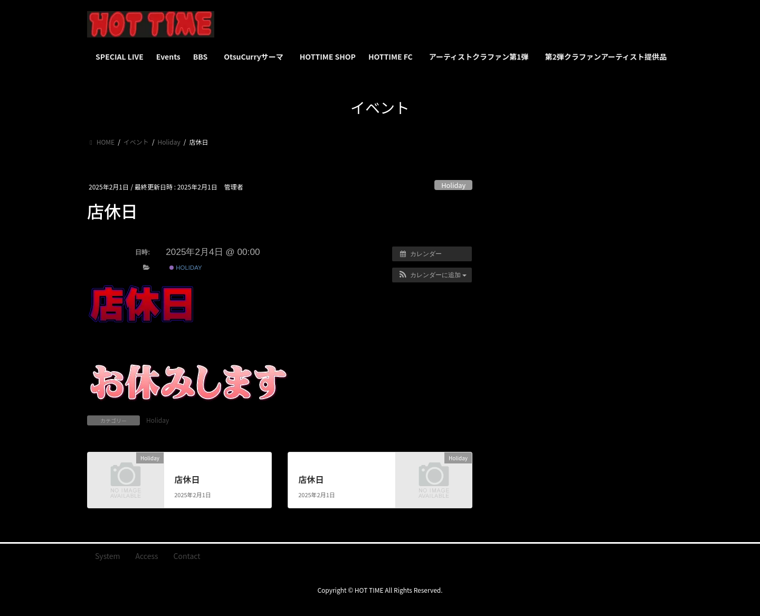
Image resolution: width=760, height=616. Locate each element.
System (107, 556)
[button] (432, 275)
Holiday (453, 185)
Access (147, 556)
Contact (187, 556)
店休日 (187, 479)
